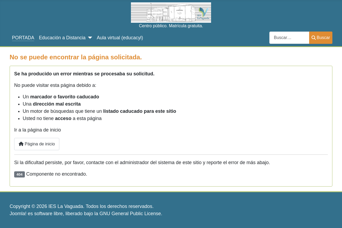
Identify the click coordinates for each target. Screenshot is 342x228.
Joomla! (18, 213)
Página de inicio (37, 144)
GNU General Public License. (130, 213)
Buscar (321, 37)
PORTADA (23, 37)
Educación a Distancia (62, 37)
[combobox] (289, 38)
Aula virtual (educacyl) (120, 37)
